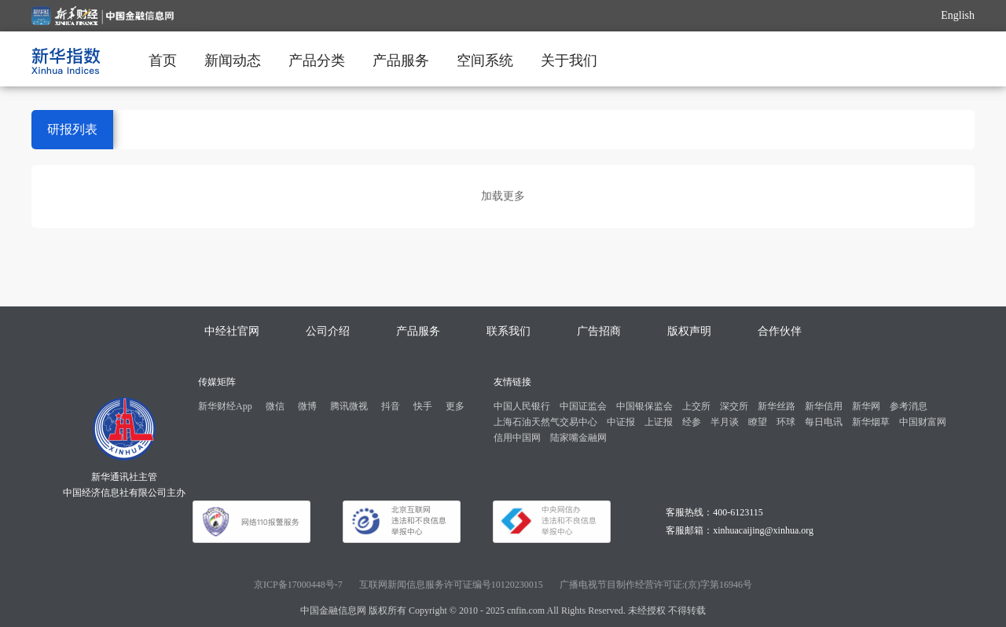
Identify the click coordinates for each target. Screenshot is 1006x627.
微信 (275, 406)
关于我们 (569, 60)
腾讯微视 (349, 406)
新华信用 (824, 406)
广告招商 (599, 331)
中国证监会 (583, 406)
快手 (422, 406)
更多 (455, 406)
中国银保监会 (644, 406)
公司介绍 (328, 331)
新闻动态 (232, 60)
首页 (163, 60)
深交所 (734, 406)
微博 (307, 406)
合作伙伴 (780, 331)
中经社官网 (231, 331)
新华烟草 (871, 421)
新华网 (866, 406)
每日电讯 (824, 421)
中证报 (621, 421)
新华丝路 (776, 406)
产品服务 (401, 60)
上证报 (658, 421)
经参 (691, 421)
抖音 (390, 406)
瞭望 (757, 421)
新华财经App (225, 406)
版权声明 (689, 331)
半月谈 (724, 421)
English (958, 15)
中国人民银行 (522, 406)
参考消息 (908, 406)
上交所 (696, 406)
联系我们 (508, 331)
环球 (786, 421)
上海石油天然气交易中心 (545, 421)
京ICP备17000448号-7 (298, 584)
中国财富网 (922, 421)
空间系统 (485, 60)
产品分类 (316, 60)
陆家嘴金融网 (578, 437)
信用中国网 (517, 437)
